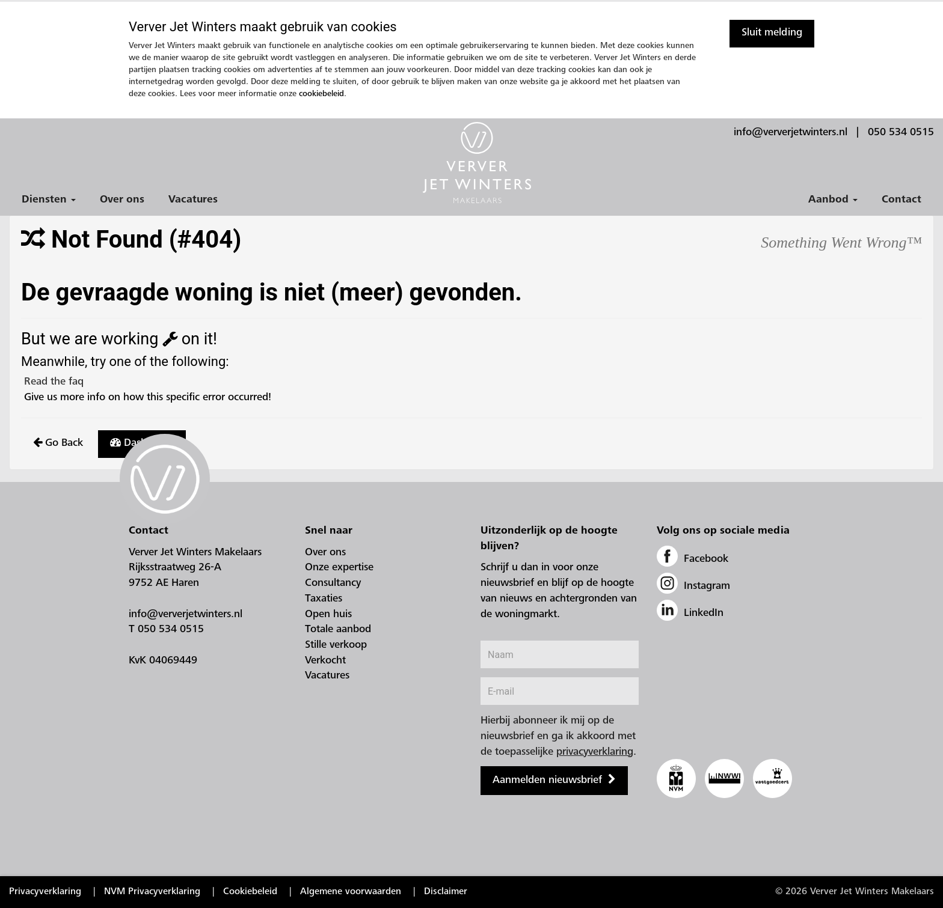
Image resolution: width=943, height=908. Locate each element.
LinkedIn (690, 613)
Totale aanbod (338, 629)
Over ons (122, 200)
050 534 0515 (901, 132)
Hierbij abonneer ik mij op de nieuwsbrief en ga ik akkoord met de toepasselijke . (558, 736)
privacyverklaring (594, 752)
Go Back (58, 443)
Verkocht (325, 661)
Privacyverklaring (45, 892)
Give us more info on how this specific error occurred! (146, 397)
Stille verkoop (336, 645)
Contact (901, 200)
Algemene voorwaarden (350, 892)
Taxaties (323, 599)
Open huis (328, 614)
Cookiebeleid (250, 892)
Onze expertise (339, 567)
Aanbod (833, 200)
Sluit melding (772, 33)
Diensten (49, 200)
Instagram (693, 586)
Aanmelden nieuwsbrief (547, 780)
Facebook (692, 559)
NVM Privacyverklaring (152, 892)
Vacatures (193, 200)
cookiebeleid (321, 94)
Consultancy (333, 583)
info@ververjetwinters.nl (790, 132)
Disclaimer (445, 892)
